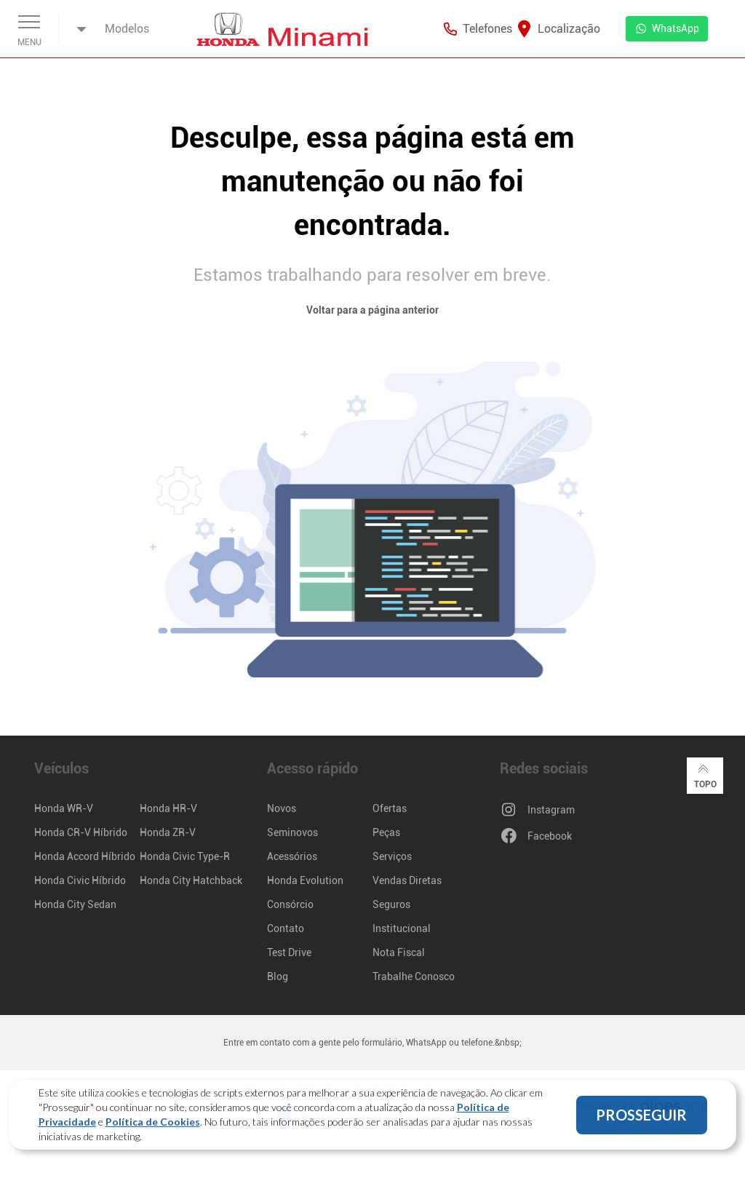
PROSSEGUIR (641, 1114)
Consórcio (290, 904)
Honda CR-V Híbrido (80, 832)
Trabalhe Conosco (413, 976)
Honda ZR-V (168, 832)
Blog (277, 976)
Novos (281, 808)
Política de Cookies (152, 1121)
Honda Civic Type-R (185, 856)
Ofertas (389, 808)
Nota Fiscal (398, 952)
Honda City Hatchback (191, 880)
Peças (386, 832)
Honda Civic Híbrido (80, 880)
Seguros (391, 904)
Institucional (401, 928)
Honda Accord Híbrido (84, 856)
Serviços (392, 856)
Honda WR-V (63, 808)
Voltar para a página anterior (372, 310)
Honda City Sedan (75, 904)
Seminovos (292, 832)
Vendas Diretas (407, 880)
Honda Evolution (305, 880)
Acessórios (292, 856)
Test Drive (289, 952)
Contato (285, 928)
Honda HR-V (168, 808)
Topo (705, 774)
